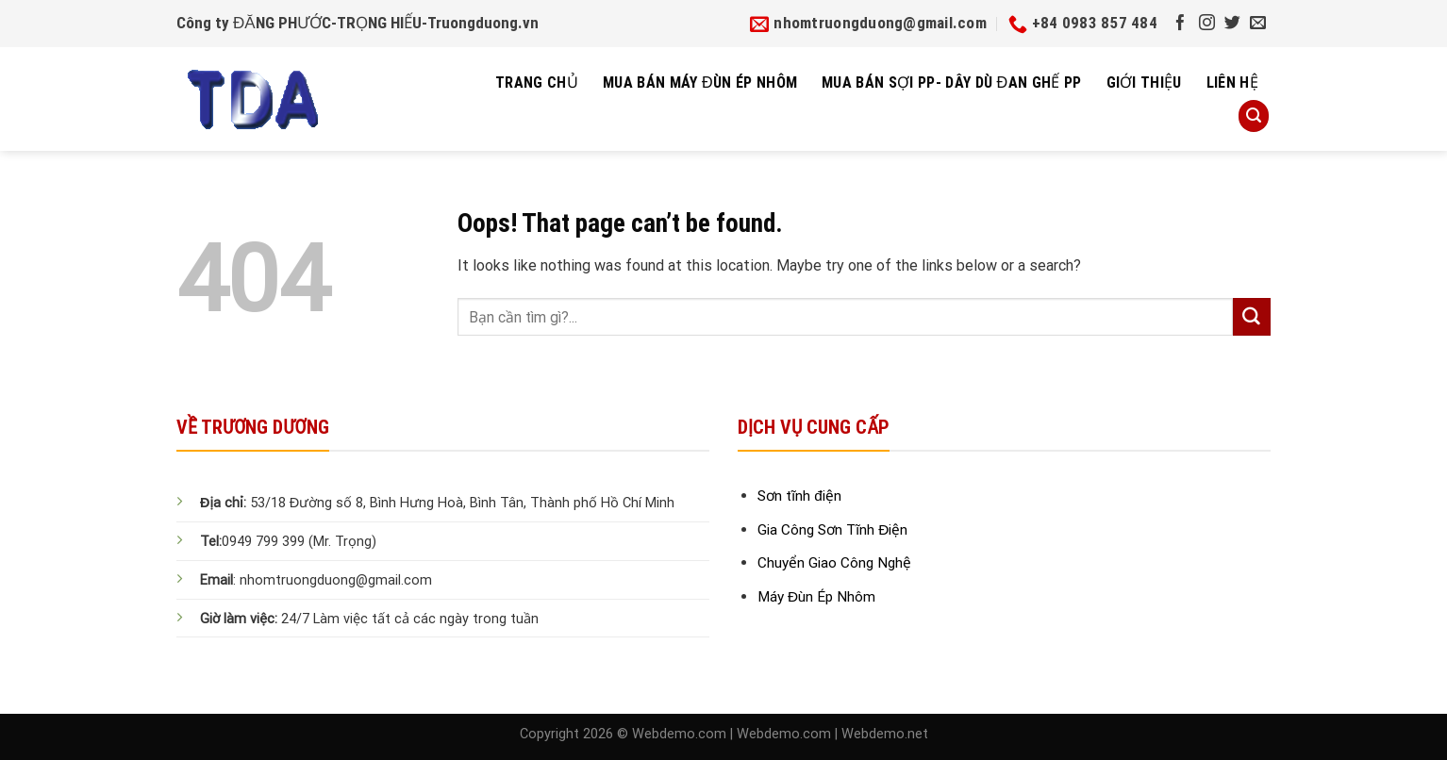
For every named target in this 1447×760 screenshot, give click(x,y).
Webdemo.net (884, 734)
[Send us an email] (1258, 23)
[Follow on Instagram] (1207, 23)
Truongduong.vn (483, 22)
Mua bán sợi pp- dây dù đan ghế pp (951, 82)
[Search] (1254, 115)
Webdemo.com (679, 734)
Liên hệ (1232, 82)
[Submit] (1252, 317)
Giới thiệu (1144, 82)
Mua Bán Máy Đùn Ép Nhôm (700, 82)
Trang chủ (536, 82)
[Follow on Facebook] (1181, 23)
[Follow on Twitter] (1232, 23)
